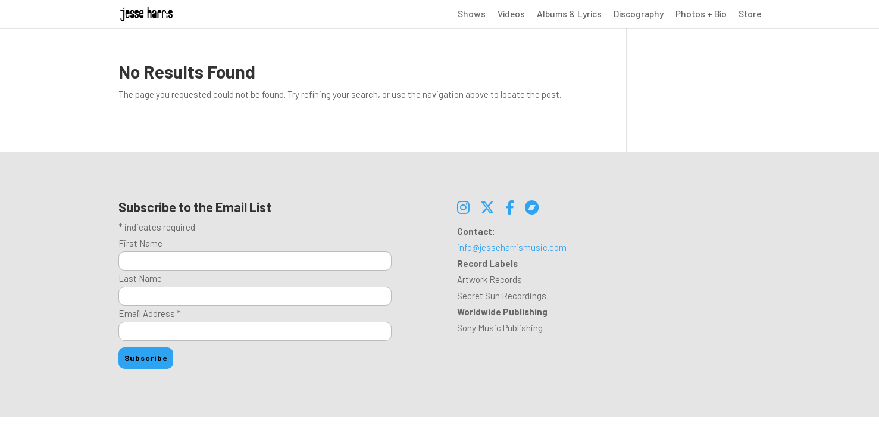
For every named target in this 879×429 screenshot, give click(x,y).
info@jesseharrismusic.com (512, 247)
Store (750, 14)
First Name (140, 243)
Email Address (149, 313)
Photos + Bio (701, 14)
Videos (511, 14)
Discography (639, 14)
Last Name (140, 278)
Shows (472, 14)
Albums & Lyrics (569, 14)
